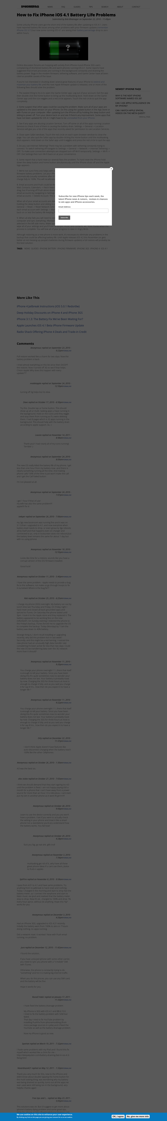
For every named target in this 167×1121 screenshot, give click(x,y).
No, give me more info (138, 1116)
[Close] (111, 169)
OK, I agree (118, 1116)
